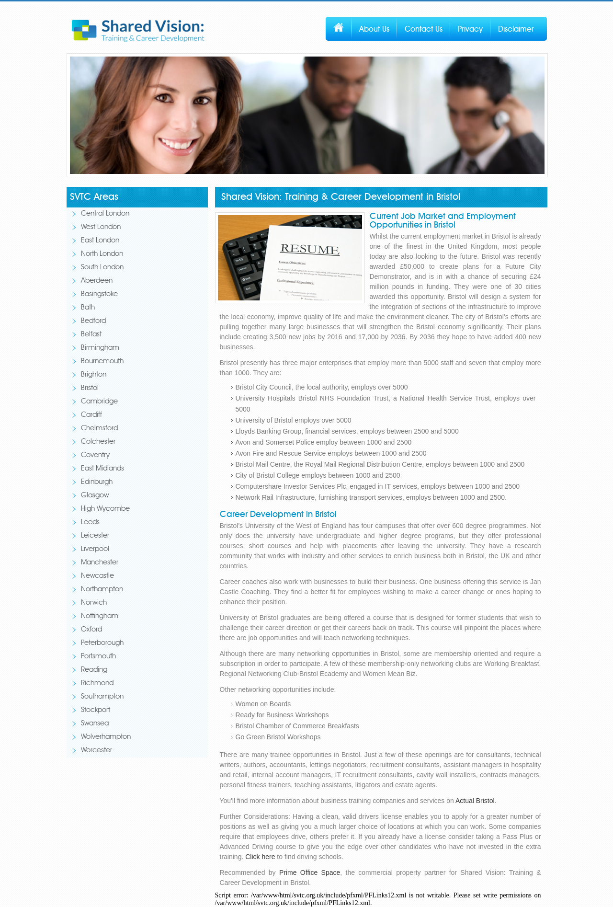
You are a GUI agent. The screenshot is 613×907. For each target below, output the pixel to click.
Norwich (94, 603)
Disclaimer (516, 29)
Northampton (102, 589)
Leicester (95, 536)
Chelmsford (99, 428)
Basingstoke (99, 294)
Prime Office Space (309, 872)
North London (102, 254)
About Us (374, 29)
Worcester (96, 750)
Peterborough (102, 643)
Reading (94, 670)
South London (102, 267)
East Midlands (102, 468)
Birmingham (100, 348)
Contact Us (424, 29)
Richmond (97, 683)
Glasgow (95, 495)
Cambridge (99, 401)
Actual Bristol (475, 800)
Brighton (93, 375)
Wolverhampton (106, 737)
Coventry (95, 455)
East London (100, 240)
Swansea (95, 723)
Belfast (91, 334)
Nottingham (99, 616)
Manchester (99, 562)
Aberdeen (97, 281)
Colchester (98, 442)
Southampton (102, 696)
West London (101, 227)
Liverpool (95, 549)
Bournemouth (102, 361)
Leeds (90, 522)
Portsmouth (98, 656)
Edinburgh (97, 482)
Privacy (470, 29)
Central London (105, 214)
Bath (88, 307)
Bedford (93, 321)
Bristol (90, 388)
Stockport (95, 710)
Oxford (91, 629)
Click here (260, 857)
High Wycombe (105, 509)
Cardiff (91, 415)
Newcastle (97, 576)
